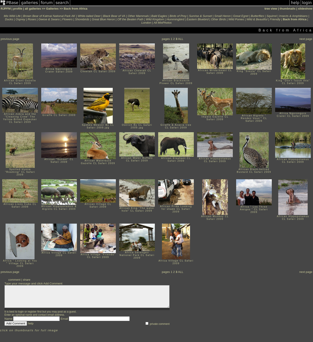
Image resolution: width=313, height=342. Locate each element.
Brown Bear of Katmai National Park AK (49, 16)
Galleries (52, 8)
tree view (270, 8)
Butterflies (257, 16)
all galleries (33, 8)
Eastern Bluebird (198, 19)
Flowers (67, 19)
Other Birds (218, 19)
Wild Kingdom (155, 19)
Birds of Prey (178, 16)
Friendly (275, 19)
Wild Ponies (236, 19)
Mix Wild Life (12, 16)
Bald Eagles (159, 16)
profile (17, 8)
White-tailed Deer (89, 16)
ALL (180, 39)
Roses (32, 19)
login (21, 311)
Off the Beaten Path (130, 19)
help (30, 323)
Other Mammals (138, 16)
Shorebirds (82, 19)
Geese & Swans (49, 19)
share (26, 279)
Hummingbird (175, 19)
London (146, 22)
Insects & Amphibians (293, 16)
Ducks (9, 19)
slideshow (305, 8)
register (32, 311)
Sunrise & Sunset (200, 16)
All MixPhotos (163, 22)
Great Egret (240, 16)
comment (14, 279)
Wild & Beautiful (256, 19)
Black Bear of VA (114, 16)
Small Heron (222, 16)
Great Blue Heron (103, 19)
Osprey (20, 19)
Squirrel (271, 16)
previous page (10, 39)
